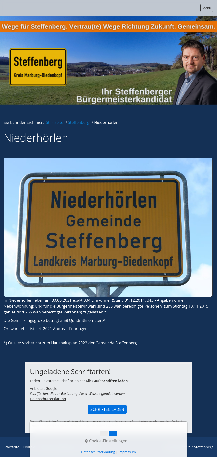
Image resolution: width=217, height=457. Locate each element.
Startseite (54, 122)
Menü (207, 8)
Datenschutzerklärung (48, 398)
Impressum (88, 447)
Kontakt (29, 447)
